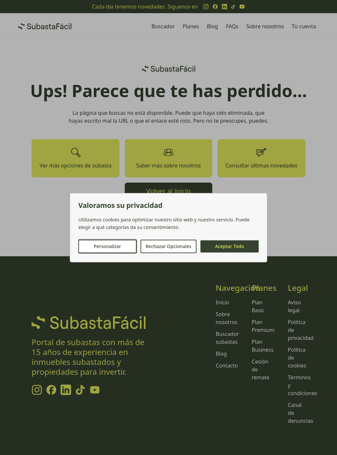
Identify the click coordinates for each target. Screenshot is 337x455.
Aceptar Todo (229, 246)
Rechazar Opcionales (168, 246)
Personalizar (107, 246)
